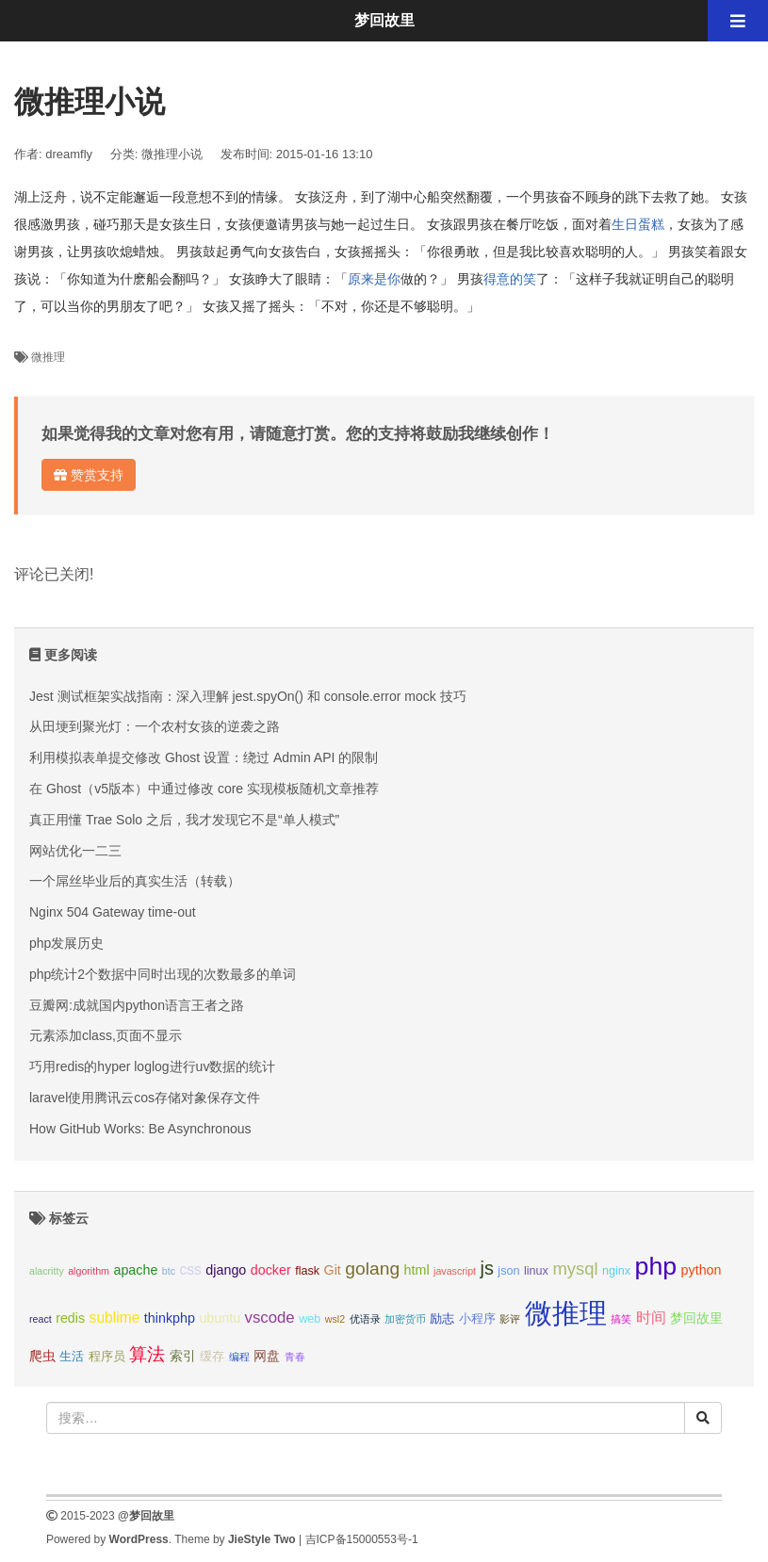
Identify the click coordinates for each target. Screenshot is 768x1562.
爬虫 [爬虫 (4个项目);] (42, 1355)
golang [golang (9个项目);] (372, 1268)
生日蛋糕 (638, 224)
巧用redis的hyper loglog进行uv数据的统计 (152, 1066)
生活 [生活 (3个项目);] (71, 1356)
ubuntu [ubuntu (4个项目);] (219, 1318)
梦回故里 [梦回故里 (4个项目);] (696, 1318)
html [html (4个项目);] (417, 1269)
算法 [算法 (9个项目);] (147, 1354)
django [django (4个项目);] (225, 1269)
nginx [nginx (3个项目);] (616, 1270)
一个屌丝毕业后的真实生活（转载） (134, 880)
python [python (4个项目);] (701, 1269)
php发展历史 (66, 943)
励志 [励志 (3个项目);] (442, 1319)
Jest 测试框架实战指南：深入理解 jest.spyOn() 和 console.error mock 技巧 (247, 696)
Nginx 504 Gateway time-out (112, 911)
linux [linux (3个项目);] (536, 1270)
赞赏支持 (88, 474)
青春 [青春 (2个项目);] (295, 1356)
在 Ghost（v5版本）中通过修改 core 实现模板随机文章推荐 (204, 788)
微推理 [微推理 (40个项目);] (566, 1312)
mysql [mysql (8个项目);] (574, 1268)
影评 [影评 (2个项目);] (509, 1319)
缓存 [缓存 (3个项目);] (212, 1356)
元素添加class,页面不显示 (105, 1035)
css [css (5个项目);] (190, 1269)
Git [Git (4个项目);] (332, 1269)
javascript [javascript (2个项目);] (454, 1271)
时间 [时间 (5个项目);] (651, 1318)
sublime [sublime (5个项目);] (115, 1318)
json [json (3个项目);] (508, 1270)
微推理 (48, 357)
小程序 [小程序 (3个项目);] (477, 1319)
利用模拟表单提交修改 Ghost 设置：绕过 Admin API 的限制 (203, 757)
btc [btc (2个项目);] (168, 1271)
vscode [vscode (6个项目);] (270, 1317)
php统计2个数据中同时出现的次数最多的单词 (162, 974)
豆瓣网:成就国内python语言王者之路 (136, 1005)
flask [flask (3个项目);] (307, 1270)
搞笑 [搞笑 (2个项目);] (621, 1319)
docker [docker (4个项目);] (271, 1269)
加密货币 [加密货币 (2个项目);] (405, 1319)
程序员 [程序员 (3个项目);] (107, 1356)
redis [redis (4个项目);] (70, 1318)
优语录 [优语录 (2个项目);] (365, 1319)
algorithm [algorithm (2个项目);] (88, 1271)
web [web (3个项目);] (309, 1319)
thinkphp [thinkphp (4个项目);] (169, 1318)
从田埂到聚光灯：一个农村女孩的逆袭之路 (154, 726)
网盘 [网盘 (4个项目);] (266, 1355)
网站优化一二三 (75, 850)
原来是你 (374, 278)
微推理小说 (172, 154)
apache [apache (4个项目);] (135, 1269)
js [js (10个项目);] (486, 1268)
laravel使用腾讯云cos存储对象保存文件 (144, 1097)
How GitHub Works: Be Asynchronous (140, 1128)
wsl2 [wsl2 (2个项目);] (335, 1319)
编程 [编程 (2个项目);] (239, 1356)
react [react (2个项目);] (40, 1319)
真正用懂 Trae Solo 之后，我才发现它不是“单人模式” (184, 819)
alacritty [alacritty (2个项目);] (46, 1271)
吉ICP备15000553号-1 (361, 1539)
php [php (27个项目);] (656, 1266)
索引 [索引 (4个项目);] (183, 1355)
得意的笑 (509, 278)
